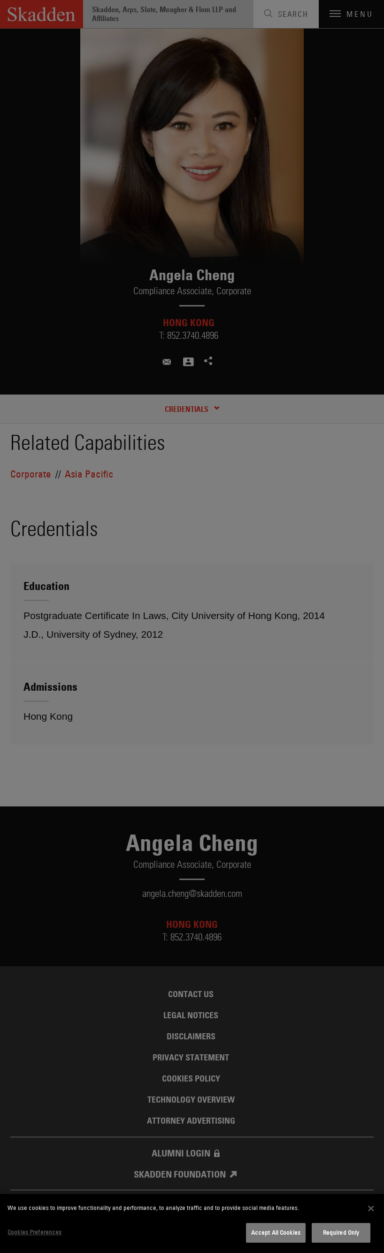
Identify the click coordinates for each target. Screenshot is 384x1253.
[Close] (371, 1208)
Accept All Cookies (275, 1232)
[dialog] (192, 1223)
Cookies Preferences (34, 1232)
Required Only (341, 1232)
